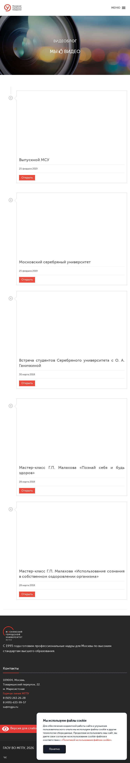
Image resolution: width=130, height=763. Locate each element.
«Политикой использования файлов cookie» (86, 740)
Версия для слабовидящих (26, 728)
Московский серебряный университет (55, 262)
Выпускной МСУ (34, 160)
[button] (115, 8)
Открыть (27, 177)
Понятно (54, 749)
